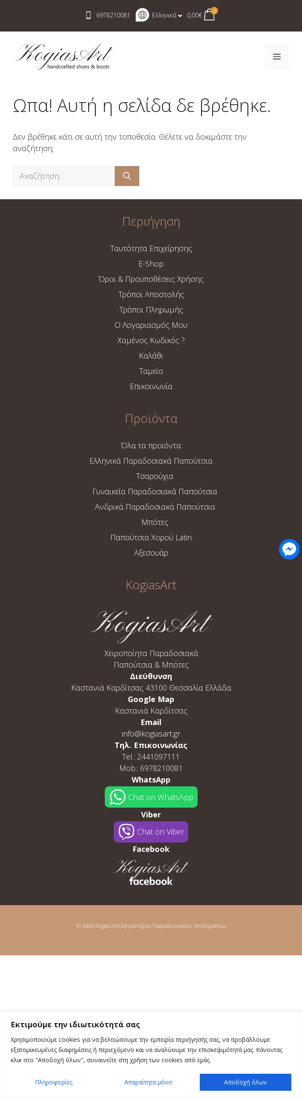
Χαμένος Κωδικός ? (151, 340)
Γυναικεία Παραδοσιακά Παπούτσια (154, 491)
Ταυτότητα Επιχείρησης (151, 248)
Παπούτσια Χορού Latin (151, 537)
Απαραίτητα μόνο (148, 1082)
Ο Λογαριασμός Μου (151, 325)
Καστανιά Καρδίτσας (151, 710)
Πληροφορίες (53, 1082)
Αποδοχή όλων (245, 1082)
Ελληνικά (155, 15)
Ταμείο (151, 371)
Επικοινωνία (151, 386)
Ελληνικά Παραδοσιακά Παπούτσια (151, 461)
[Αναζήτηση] (127, 176)
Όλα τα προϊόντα (151, 445)
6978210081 (113, 15)
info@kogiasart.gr (151, 733)
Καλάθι (151, 355)
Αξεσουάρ (151, 553)
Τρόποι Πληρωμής (151, 309)
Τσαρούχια (154, 476)
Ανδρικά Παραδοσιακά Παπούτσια (155, 507)
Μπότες (154, 522)
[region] (151, 1055)
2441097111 (158, 756)
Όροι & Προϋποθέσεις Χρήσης (151, 279)
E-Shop (151, 263)
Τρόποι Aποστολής (151, 294)
